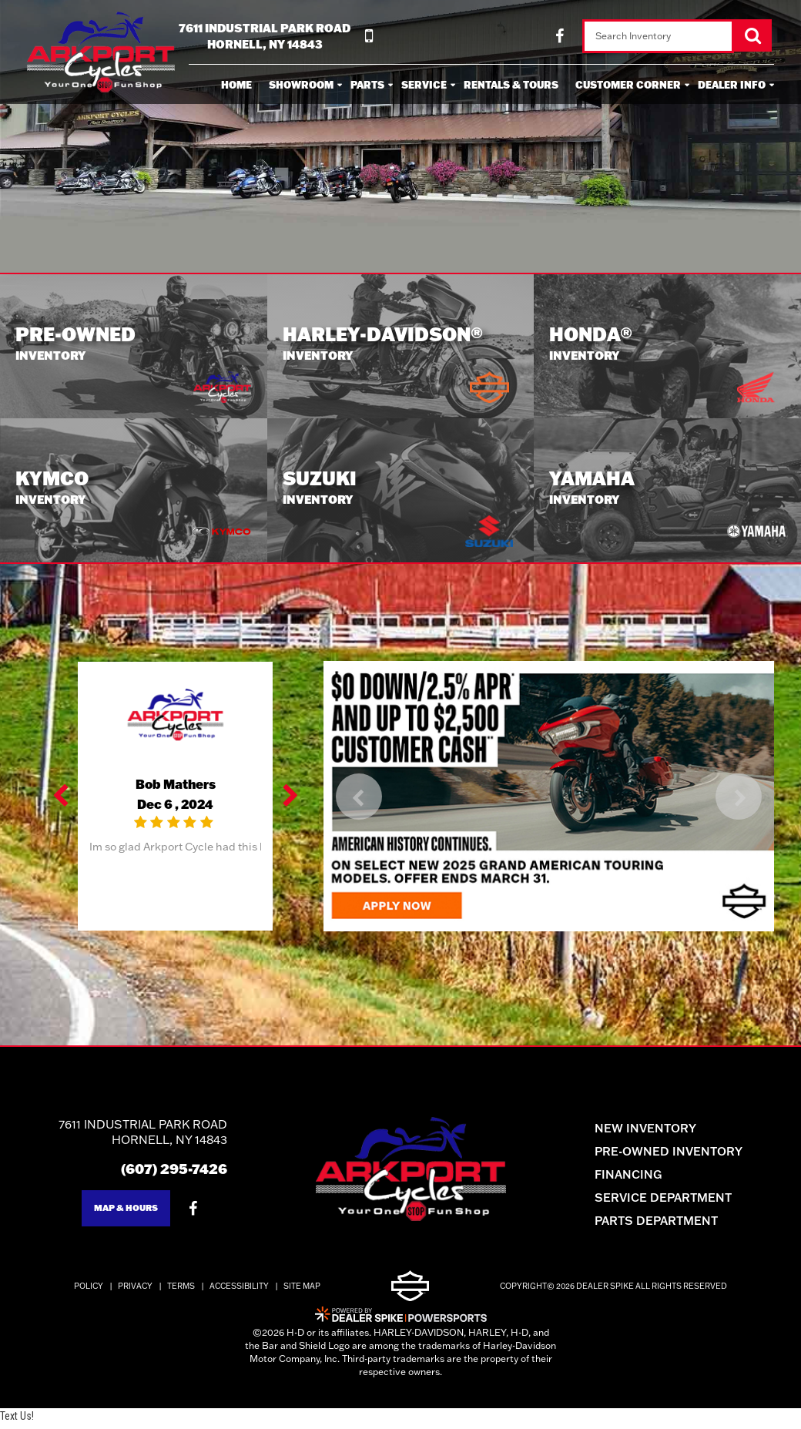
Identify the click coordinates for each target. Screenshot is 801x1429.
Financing (639, 1179)
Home (236, 85)
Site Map (301, 1291)
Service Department (674, 1202)
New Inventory (657, 1132)
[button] (61, 801)
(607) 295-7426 (163, 1173)
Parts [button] (367, 85)
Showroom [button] (301, 85)
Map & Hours (114, 1213)
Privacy (135, 1291)
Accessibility (239, 1291)
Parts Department (667, 1225)
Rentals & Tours (511, 85)
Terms (181, 1291)
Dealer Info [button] (732, 85)
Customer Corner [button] (628, 85)
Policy (88, 1291)
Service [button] (424, 85)
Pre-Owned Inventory (680, 1156)
